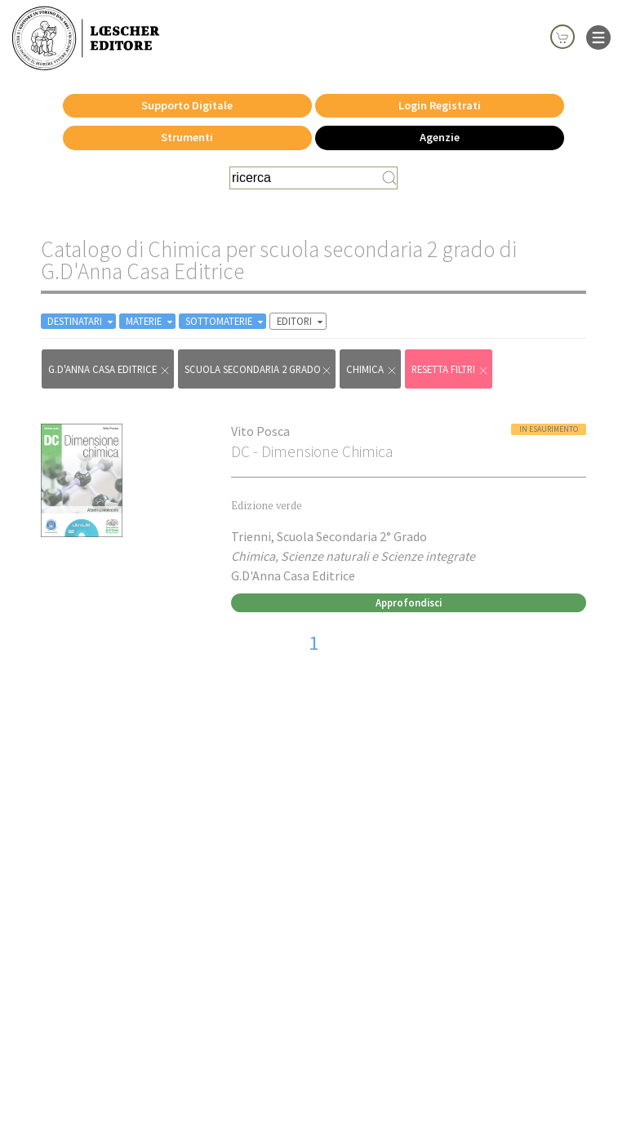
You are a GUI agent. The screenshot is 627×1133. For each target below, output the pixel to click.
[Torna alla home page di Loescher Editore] (85, 39)
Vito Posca (260, 431)
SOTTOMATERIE (225, 321)
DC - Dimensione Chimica (312, 451)
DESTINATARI (81, 321)
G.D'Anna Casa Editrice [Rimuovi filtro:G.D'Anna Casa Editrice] (109, 369)
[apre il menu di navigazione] (598, 36)
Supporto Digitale (187, 105)
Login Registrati (439, 105)
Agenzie (440, 137)
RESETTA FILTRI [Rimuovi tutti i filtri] (450, 369)
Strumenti (187, 137)
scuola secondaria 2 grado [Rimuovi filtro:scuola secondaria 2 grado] (258, 369)
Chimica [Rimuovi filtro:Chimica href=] (372, 369)
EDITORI (301, 321)
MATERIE (151, 321)
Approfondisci (409, 602)
